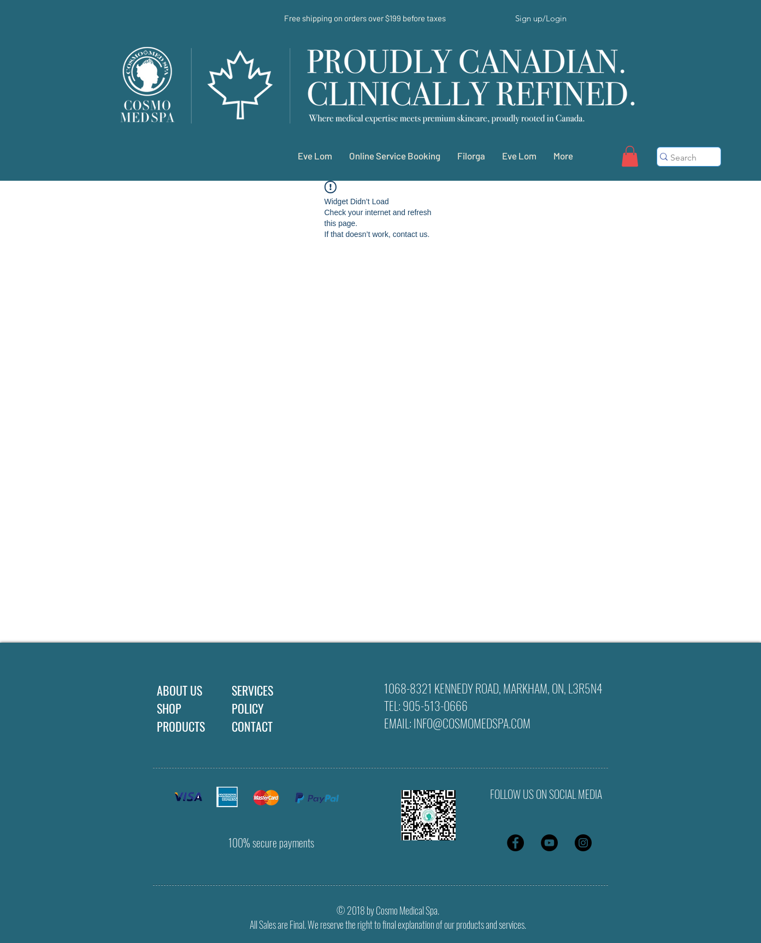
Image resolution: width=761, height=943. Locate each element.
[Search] (684, 157)
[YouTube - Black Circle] (549, 842)
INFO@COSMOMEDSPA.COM (472, 723)
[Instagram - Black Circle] (583, 842)
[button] (630, 156)
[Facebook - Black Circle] (515, 842)
